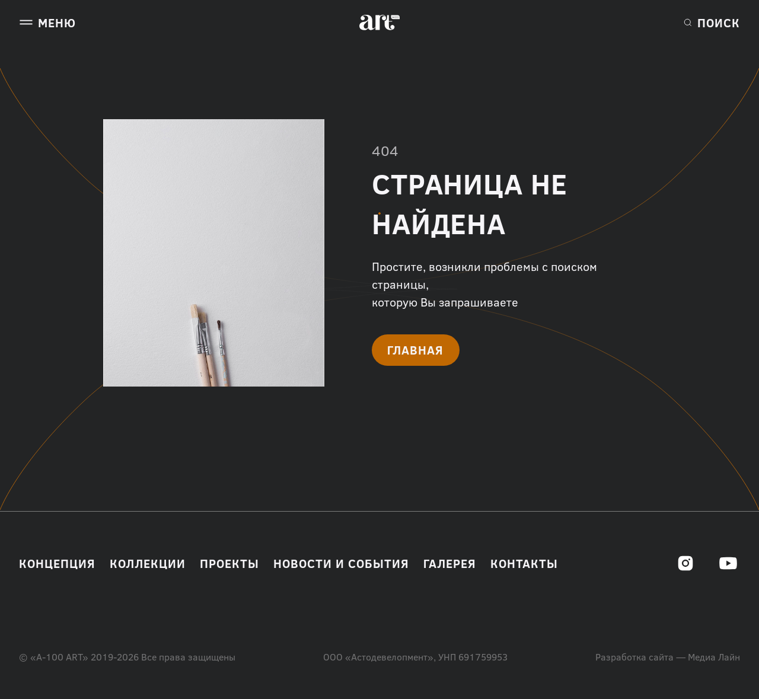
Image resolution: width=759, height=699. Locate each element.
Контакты (524, 563)
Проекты (229, 563)
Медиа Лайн (714, 656)
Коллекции (148, 563)
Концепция (57, 563)
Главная (415, 349)
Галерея (449, 563)
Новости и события (341, 563)
